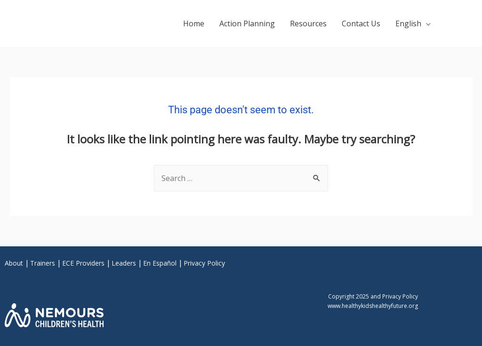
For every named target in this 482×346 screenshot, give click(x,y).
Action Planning (247, 23)
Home (193, 23)
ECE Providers (83, 263)
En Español (160, 263)
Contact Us (361, 23)
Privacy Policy (204, 263)
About (14, 263)
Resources (308, 23)
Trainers (42, 263)
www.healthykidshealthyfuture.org (373, 306)
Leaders (124, 263)
